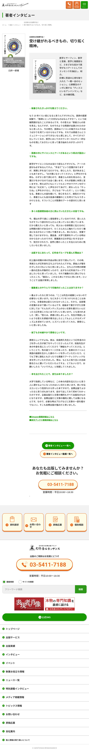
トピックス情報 (14, 706)
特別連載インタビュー (17, 689)
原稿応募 (10, 724)
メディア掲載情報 (15, 698)
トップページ (13, 630)
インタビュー (13, 655)
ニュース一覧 (13, 681)
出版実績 (10, 647)
